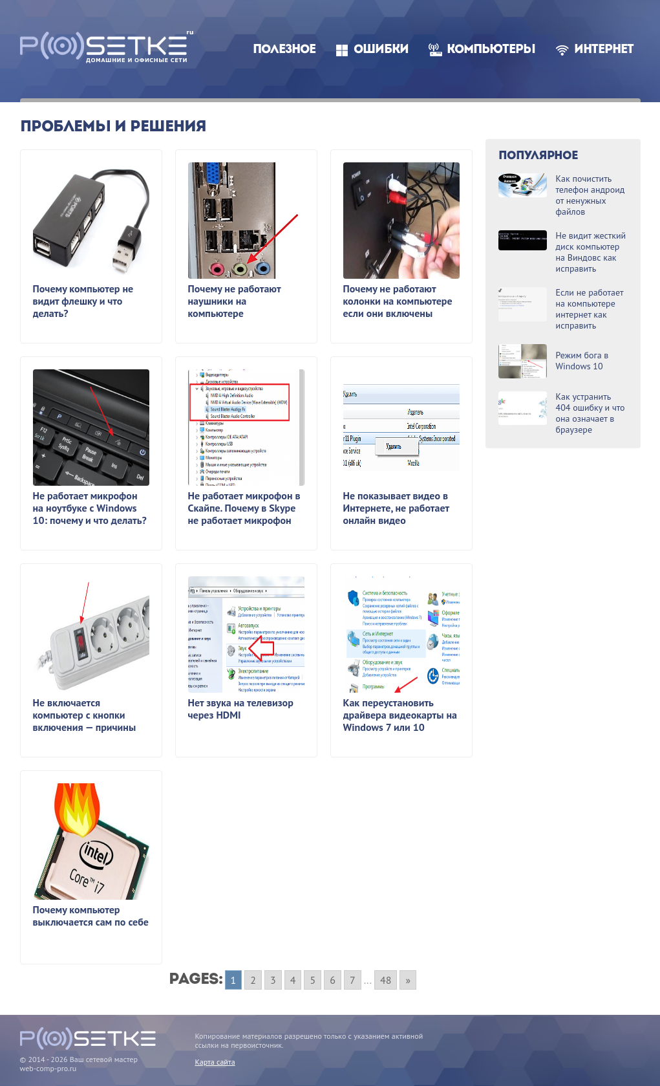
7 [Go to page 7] (353, 979)
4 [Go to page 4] (293, 979)
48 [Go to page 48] (385, 979)
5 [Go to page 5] (312, 979)
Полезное (284, 50)
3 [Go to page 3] (273, 979)
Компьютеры (491, 50)
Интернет (603, 50)
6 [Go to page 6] (332, 979)
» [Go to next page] (407, 979)
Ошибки (381, 50)
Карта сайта (215, 1062)
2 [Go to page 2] (253, 979)
